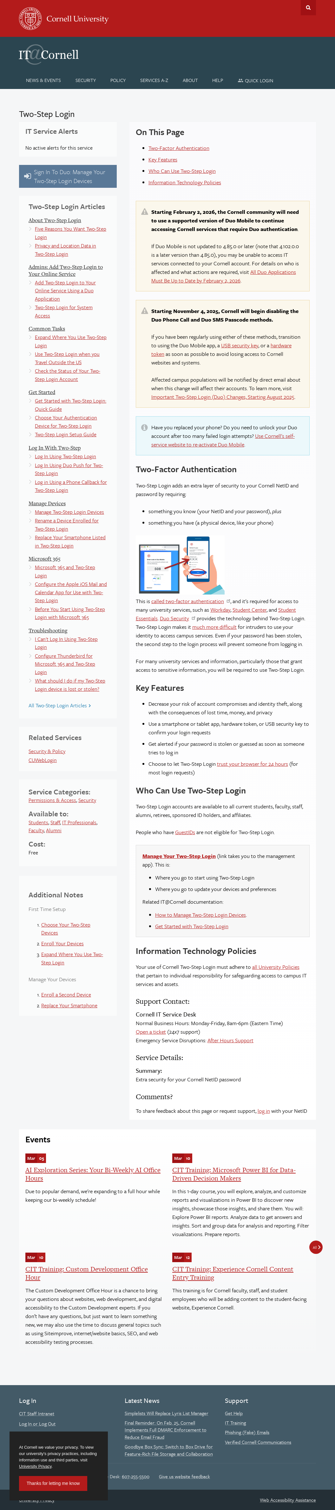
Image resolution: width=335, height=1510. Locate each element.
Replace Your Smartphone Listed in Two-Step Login (70, 541)
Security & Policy (47, 751)
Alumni (54, 830)
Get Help (234, 1413)
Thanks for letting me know (53, 1483)
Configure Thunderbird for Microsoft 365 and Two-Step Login (65, 664)
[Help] (217, 80)
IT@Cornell (49, 54)
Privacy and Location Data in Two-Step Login (65, 250)
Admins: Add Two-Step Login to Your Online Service (66, 270)
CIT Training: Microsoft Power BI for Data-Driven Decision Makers (234, 1174)
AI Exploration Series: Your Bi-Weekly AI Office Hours (93, 1174)
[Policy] (118, 80)
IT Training (235, 1422)
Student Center (249, 610)
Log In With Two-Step (55, 447)
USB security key (239, 345)
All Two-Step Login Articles (58, 705)
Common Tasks (47, 328)
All (315, 1247)
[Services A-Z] (154, 80)
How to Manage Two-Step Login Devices (200, 915)
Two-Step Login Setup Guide (65, 434)
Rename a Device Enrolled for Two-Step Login (67, 525)
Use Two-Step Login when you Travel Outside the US (67, 358)
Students (38, 822)
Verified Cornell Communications (258, 1442)
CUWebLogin (43, 760)
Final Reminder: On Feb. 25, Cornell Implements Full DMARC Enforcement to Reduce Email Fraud (166, 1429)
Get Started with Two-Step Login (191, 926)
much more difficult (214, 627)
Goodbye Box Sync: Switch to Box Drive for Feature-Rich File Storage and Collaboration (169, 1450)
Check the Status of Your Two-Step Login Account (67, 375)
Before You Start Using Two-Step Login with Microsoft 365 (70, 613)
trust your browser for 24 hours (252, 764)
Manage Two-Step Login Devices (69, 512)
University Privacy (35, 1466)
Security (87, 800)
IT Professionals (79, 822)
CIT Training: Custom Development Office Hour (86, 1273)
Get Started (42, 392)
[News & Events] (43, 80)
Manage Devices (47, 503)
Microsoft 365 (45, 558)
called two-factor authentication (187, 601)
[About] (190, 80)
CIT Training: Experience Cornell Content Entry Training (232, 1273)
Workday (220, 610)
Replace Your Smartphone (69, 1005)
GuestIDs (185, 832)
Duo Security (174, 618)
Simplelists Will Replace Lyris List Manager (166, 1413)
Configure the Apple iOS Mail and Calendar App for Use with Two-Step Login (71, 592)
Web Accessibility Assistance (288, 1499)
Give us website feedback (184, 1476)
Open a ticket (151, 1032)
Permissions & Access (52, 800)
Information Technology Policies (184, 182)
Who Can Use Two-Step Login (182, 171)
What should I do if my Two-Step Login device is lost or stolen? (70, 685)
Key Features (162, 159)
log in (264, 1111)
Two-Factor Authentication (178, 148)
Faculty (36, 830)
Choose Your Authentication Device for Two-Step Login (66, 422)
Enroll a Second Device (66, 994)
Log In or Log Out (37, 1423)
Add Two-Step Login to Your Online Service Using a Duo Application (65, 291)
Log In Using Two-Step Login (65, 456)
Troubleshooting (48, 630)
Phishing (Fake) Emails (247, 1432)
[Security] (86, 80)
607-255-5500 (135, 1476)
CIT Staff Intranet (36, 1413)
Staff (55, 822)
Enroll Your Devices (62, 943)
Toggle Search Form (308, 7)
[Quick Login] (255, 80)
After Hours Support (230, 1040)
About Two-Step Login (55, 220)
